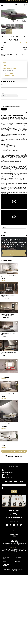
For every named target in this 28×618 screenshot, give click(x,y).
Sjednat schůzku (14, 254)
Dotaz (2, 100)
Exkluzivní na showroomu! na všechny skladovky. (14, 1)
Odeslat (4, 109)
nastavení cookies (14, 570)
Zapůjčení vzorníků (14, 251)
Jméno (2, 84)
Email (2, 89)
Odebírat (14, 491)
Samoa (25, 49)
